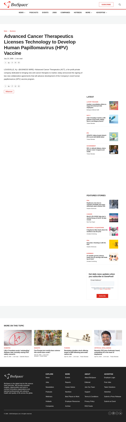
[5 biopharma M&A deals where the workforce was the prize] (113, 231)
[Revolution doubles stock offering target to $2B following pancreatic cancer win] (78, 338)
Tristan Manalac (91, 123)
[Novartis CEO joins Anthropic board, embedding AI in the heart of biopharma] (108, 338)
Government (91, 146)
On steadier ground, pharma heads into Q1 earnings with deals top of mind (97, 257)
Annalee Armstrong (92, 234)
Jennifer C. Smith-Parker (40, 356)
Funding (67, 348)
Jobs (54, 12)
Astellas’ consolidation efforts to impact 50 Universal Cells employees (96, 106)
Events (45, 12)
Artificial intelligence (102, 348)
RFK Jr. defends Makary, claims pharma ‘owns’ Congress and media (96, 149)
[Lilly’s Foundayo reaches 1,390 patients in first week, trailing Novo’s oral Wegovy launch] (113, 119)
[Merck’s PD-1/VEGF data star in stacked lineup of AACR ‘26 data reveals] (113, 217)
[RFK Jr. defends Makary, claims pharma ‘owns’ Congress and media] (113, 149)
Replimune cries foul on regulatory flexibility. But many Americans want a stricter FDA (96, 204)
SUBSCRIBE (106, 4)
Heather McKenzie (91, 208)
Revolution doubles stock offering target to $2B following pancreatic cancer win (76, 352)
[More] (24, 12)
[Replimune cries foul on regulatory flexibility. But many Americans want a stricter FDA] (113, 204)
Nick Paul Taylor (91, 222)
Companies (65, 12)
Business (13, 31)
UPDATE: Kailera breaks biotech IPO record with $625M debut (96, 136)
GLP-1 (88, 115)
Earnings (90, 253)
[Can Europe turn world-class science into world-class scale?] (48, 338)
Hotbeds (78, 12)
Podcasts (33, 12)
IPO (88, 133)
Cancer (89, 214)
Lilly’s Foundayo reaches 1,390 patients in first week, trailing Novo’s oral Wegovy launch (96, 119)
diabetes (7, 348)
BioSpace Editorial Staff (93, 110)
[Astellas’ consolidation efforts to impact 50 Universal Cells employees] (113, 105)
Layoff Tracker (92, 102)
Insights (37, 348)
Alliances (9, 91)
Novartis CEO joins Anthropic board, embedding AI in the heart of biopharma (107, 352)
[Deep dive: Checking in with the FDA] (113, 244)
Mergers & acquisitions (95, 227)
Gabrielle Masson (24, 356)
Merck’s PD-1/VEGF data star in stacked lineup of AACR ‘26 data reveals (96, 218)
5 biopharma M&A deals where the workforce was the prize (97, 230)
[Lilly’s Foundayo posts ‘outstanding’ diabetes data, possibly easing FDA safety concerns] (18, 338)
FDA (88, 200)
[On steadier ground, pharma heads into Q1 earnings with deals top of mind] (113, 257)
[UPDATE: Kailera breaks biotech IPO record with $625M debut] (113, 136)
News (21, 12)
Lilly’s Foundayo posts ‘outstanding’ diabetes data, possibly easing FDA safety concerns (16, 352)
